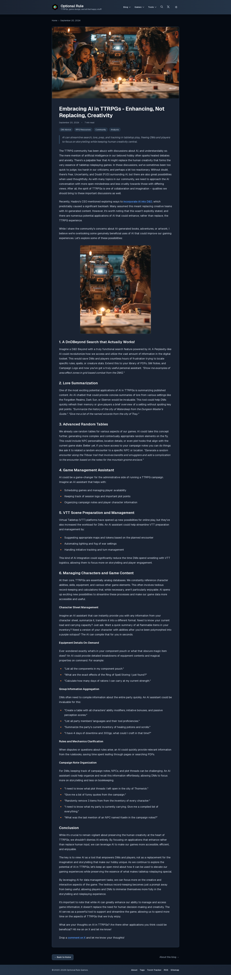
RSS (166, 970)
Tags (142, 970)
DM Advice (66, 129)
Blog (125, 7)
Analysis (115, 129)
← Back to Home (62, 957)
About (134, 970)
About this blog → (169, 957)
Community (100, 129)
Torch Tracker (154, 970)
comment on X (76, 937)
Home (54, 20)
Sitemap (175, 970)
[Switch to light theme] (176, 7)
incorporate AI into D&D (137, 201)
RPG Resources (83, 129)
